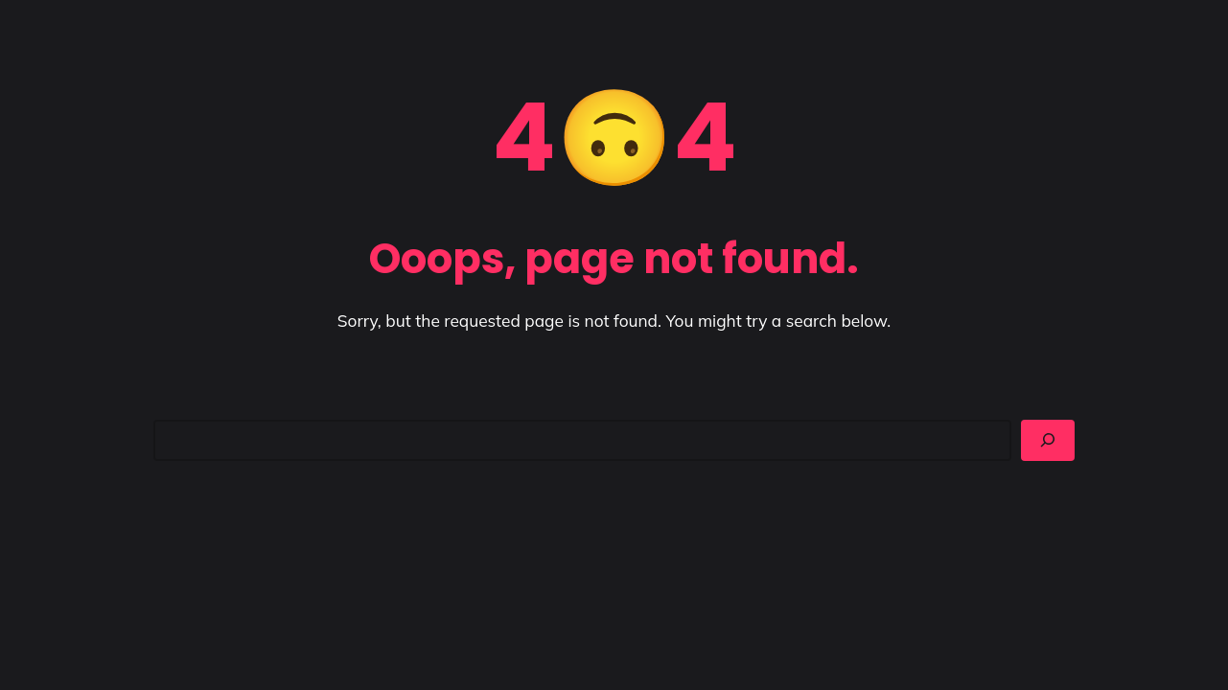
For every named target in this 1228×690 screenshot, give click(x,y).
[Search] (1048, 440)
